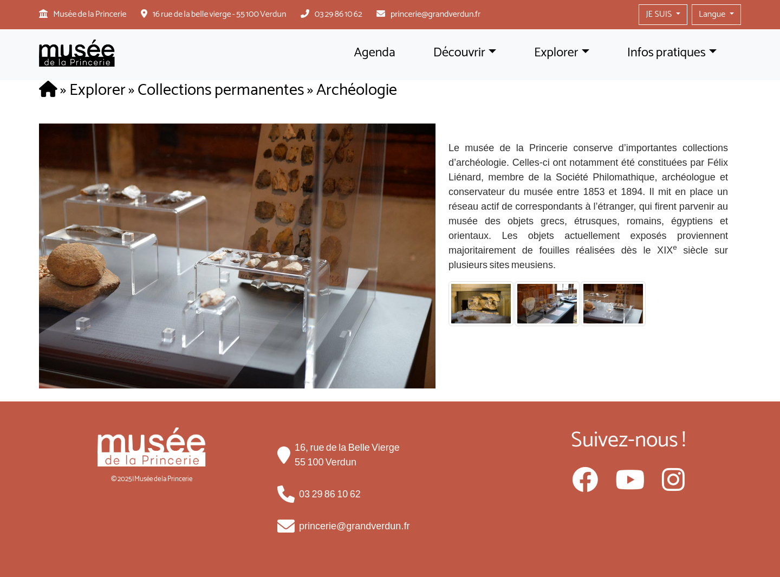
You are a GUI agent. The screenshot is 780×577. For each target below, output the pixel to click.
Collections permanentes (221, 90)
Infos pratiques (666, 52)
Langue (713, 14)
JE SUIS (659, 14)
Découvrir (459, 52)
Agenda (374, 52)
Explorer (556, 52)
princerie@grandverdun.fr (435, 14)
